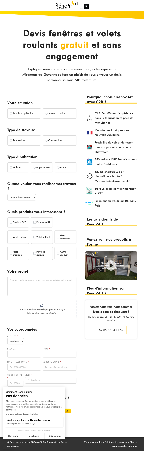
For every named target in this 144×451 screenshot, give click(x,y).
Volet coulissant (63, 237)
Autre (61, 167)
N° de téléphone (18, 362)
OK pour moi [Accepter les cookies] (55, 436)
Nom (46, 349)
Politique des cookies (116, 442)
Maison (15, 167)
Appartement (41, 167)
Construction (53, 140)
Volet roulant (18, 237)
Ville (29, 375)
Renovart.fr (52, 442)
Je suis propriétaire (21, 113)
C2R (41, 442)
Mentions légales (93, 442)
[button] (7, 447)
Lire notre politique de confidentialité (22, 414)
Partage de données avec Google (21, 424)
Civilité (12, 336)
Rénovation (17, 140)
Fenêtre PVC (18, 222)
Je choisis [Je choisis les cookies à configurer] (34, 436)
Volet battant (41, 237)
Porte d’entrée (16, 253)
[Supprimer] (67, 411)
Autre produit (62, 253)
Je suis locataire (55, 113)
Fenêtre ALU (41, 222)
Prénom (11, 349)
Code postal (14, 376)
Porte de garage (39, 253)
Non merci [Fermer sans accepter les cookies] (13, 436)
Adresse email (52, 362)
